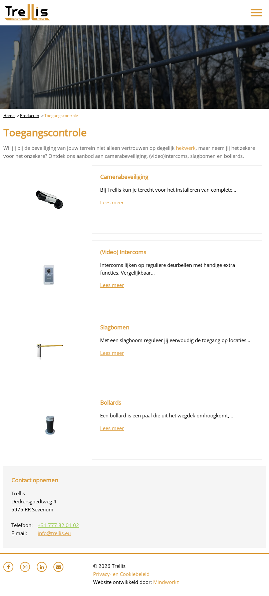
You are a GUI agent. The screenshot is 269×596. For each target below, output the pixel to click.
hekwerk (186, 147)
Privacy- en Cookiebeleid (121, 574)
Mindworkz (166, 582)
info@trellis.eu (54, 533)
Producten (29, 115)
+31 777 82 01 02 (58, 525)
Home (9, 115)
